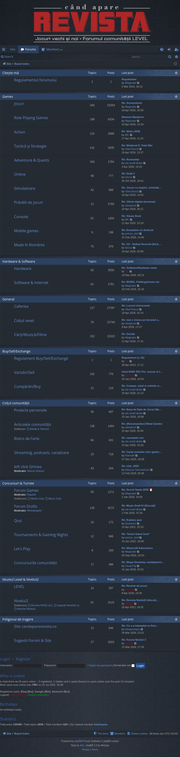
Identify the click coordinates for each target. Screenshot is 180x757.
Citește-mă (10, 73)
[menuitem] (89, 49)
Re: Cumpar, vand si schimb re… (142, 385)
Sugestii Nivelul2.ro (66, 605)
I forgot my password (100, 665)
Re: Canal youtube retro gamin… (142, 451)
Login (23, 57)
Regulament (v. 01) (133, 357)
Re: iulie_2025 (130, 466)
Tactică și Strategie (30, 146)
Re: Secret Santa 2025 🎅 (137, 489)
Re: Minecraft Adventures (137, 548)
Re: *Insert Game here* (136, 534)
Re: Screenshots (132, 103)
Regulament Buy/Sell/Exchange (41, 358)
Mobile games (26, 230)
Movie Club (36, 498)
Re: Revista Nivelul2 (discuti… (140, 600)
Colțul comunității (15, 403)
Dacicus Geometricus (137, 469)
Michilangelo (34, 510)
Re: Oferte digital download (138, 201)
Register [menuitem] (177, 50)
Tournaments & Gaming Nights (41, 534)
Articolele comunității (32, 424)
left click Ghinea (27, 466)
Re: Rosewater (130, 159)
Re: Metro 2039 (131, 131)
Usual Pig (130, 565)
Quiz (18, 520)
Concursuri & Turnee (18, 483)
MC (127, 134)
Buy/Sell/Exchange (16, 351)
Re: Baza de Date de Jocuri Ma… (142, 409)
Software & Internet (31, 282)
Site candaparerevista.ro (35, 626)
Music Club (53, 498)
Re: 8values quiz (132, 520)
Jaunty (129, 603)
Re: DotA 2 (128, 173)
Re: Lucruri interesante (136, 305)
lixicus (128, 177)
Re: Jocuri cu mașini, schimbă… (141, 187)
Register (39, 57)
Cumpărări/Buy (27, 386)
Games (7, 96)
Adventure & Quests (31, 160)
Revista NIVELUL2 (40, 605)
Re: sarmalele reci (133, 437)
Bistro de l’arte (26, 438)
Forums (30, 49)
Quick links (4, 50)
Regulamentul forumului (35, 80)
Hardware (22, 268)
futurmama (100, 724)
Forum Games (26, 490)
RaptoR (31, 494)
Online (20, 174)
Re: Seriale (128, 334)
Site (12, 49)
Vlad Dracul (132, 149)
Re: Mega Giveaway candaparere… (143, 562)
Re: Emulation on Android (137, 230)
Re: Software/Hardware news (139, 267)
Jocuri (19, 103)
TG (127, 271)
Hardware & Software (18, 261)
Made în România (29, 244)
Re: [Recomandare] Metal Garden (142, 423)
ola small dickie (134, 163)
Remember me (124, 665)
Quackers (130, 523)
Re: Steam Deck (131, 216)
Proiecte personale (30, 410)
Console (21, 216)
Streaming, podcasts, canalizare (41, 452)
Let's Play (22, 548)
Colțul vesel (24, 320)
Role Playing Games (31, 117)
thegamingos (132, 629)
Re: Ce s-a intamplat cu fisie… (140, 625)
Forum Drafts (25, 506)
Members (53, 49)
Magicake (130, 82)
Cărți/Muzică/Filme (30, 334)
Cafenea (21, 306)
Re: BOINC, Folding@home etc (140, 281)
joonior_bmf (132, 233)
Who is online (12, 675)
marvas (129, 375)
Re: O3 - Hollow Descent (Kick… (141, 244)
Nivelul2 (21, 600)
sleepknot (130, 205)
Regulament (129, 79)
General (8, 299)
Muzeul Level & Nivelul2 (20, 579)
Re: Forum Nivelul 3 (134, 639)
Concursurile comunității (35, 562)
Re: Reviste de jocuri (134, 585)
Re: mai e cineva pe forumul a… (141, 319)
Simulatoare (24, 188)
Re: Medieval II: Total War (137, 145)
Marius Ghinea (35, 470)
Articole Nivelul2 (25, 608)
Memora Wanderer (133, 117)
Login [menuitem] (170, 50)
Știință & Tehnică (38, 429)
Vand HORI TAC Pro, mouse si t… (142, 371)
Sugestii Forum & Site (32, 640)
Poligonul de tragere (17, 619)
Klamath (130, 455)
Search (8, 57)
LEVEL (19, 586)
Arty (82, 745)
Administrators (18, 694)
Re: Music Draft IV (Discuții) (138, 505)
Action (19, 132)
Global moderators (38, 694)
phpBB (77, 741)
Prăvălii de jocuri (28, 202)
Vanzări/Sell (24, 372)
